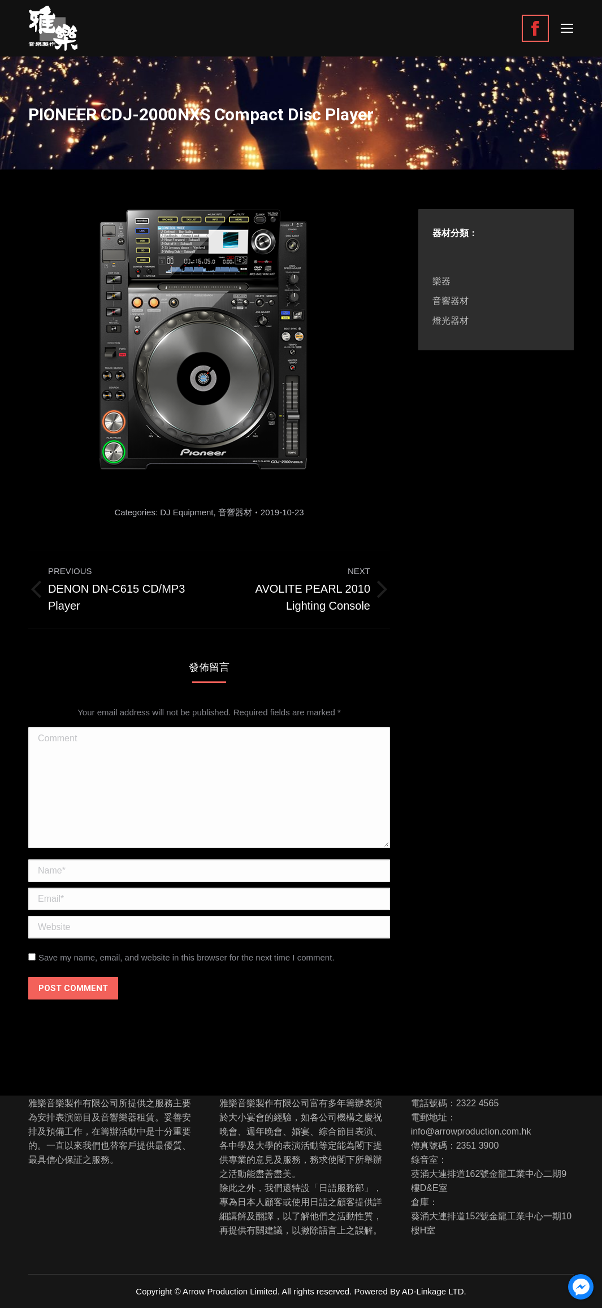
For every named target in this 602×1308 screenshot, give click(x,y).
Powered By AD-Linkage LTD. (410, 1291)
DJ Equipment (186, 512)
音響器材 (235, 512)
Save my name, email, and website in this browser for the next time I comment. (186, 957)
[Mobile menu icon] (567, 28)
